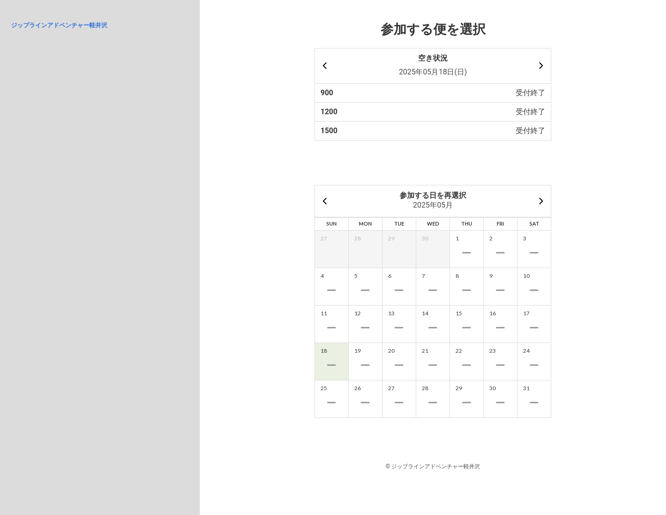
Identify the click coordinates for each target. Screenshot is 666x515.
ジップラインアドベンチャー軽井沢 (59, 25)
